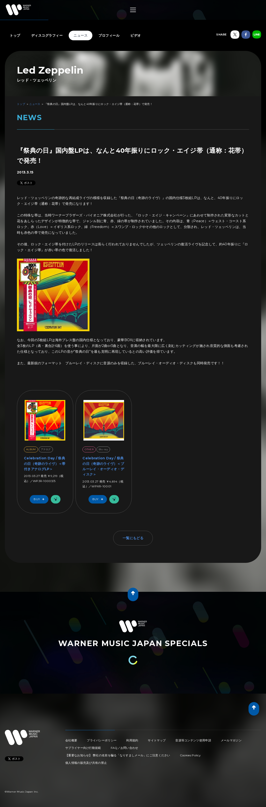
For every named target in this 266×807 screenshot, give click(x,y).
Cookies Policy (190, 755)
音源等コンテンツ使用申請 (193, 740)
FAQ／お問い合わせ (124, 748)
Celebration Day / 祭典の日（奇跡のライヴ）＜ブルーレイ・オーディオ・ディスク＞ (103, 466)
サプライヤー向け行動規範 (83, 748)
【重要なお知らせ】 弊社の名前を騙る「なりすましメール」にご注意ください (117, 755)
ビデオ (135, 35)
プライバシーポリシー (102, 740)
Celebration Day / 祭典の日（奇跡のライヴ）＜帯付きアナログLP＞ (45, 463)
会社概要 (71, 740)
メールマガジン (231, 740)
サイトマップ (157, 740)
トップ (15, 35)
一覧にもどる (133, 538)
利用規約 (132, 740)
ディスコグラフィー (47, 35)
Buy (40, 499)
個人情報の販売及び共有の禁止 (86, 763)
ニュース (81, 35)
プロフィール (108, 35)
